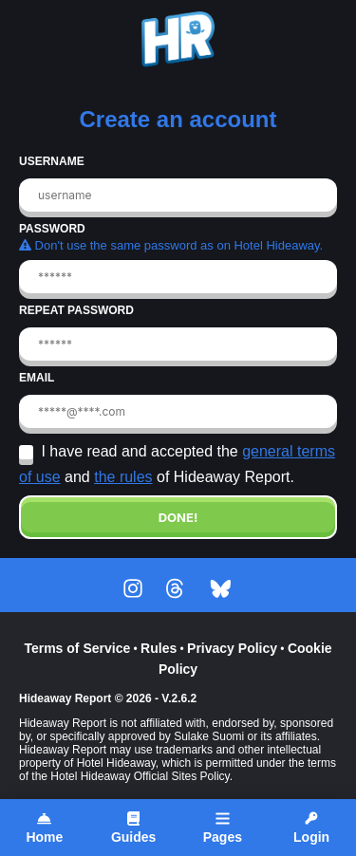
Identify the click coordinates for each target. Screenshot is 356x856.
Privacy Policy (232, 648)
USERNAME (51, 161)
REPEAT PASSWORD (76, 310)
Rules (159, 648)
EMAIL (36, 377)
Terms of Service (77, 648)
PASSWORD (52, 228)
